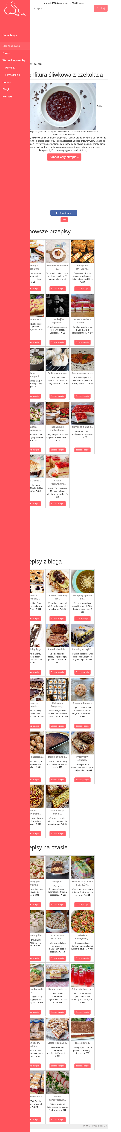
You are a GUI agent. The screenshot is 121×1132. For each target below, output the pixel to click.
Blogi (6, 89)
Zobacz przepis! (44, 288)
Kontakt (7, 96)
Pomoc (7, 82)
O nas (6, 53)
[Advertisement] (75, 37)
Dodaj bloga (10, 35)
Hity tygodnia (11, 75)
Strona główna (11, 46)
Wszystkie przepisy (14, 60)
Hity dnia (9, 67)
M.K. (117, 1125)
